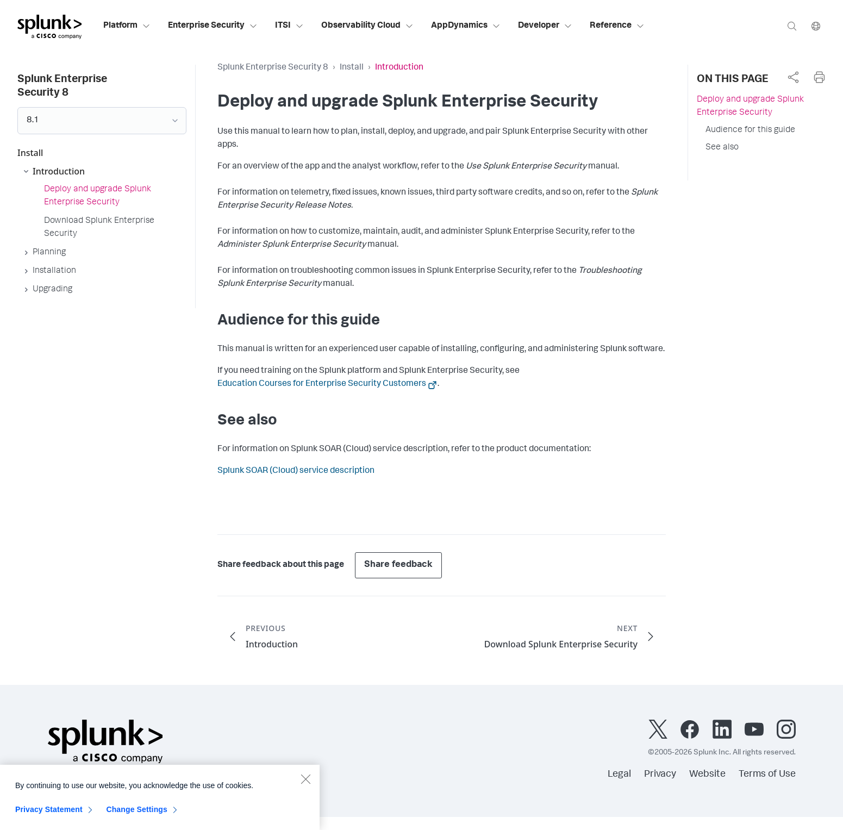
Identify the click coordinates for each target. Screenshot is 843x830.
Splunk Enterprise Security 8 (272, 68)
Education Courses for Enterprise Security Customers (321, 384)
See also (722, 147)
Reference (617, 26)
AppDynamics (466, 26)
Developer (545, 26)
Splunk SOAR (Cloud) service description (295, 471)
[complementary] (793, 77)
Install (352, 68)
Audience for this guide (750, 130)
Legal (619, 774)
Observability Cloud (367, 26)
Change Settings (136, 814)
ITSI (289, 26)
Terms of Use (767, 774)
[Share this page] (793, 77)
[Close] (305, 784)
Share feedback (398, 565)
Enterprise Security (213, 26)
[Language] (816, 26)
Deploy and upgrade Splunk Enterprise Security (750, 106)
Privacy (660, 774)
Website (707, 774)
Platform (127, 26)
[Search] (792, 26)
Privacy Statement (49, 814)
